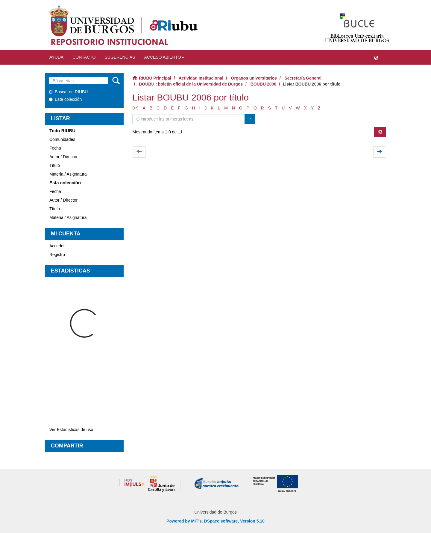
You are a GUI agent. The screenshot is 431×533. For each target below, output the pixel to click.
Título (54, 165)
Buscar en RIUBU (68, 91)
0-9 (136, 108)
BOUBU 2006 (263, 84)
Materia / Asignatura (68, 174)
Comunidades (62, 139)
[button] (376, 57)
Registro (57, 254)
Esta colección (65, 99)
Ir (249, 119)
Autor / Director (63, 156)
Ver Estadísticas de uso (71, 429)
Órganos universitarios (254, 78)
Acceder (57, 245)
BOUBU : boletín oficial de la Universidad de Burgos (191, 84)
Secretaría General (302, 78)
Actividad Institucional (201, 78)
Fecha (55, 148)
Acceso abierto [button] (164, 57)
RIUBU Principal (155, 78)
